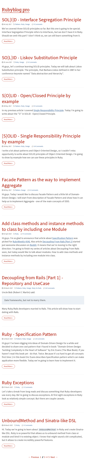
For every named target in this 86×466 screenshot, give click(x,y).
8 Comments (38, 106)
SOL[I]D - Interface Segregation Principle (41, 20)
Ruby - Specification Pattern (29, 334)
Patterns (17, 24)
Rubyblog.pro (15, 10)
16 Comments (50, 288)
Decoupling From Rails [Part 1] (57, 241)
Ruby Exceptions (18, 382)
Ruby (23, 24)
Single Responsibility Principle (49, 110)
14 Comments (38, 146)
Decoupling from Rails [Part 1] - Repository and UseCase (32, 280)
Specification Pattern (62, 238)
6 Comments (32, 62)
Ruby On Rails (36, 288)
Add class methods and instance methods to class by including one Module (43, 226)
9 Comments (38, 24)
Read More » (8, 41)
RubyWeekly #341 (21, 241)
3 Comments (28, 387)
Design (27, 24)
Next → (54, 457)
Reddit (33, 245)
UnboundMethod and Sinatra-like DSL (39, 420)
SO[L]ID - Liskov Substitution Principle (39, 57)
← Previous (33, 457)
